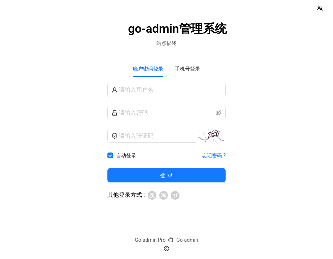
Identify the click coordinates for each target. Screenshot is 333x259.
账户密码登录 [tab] (148, 69)
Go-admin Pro (150, 240)
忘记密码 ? (214, 155)
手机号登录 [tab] (187, 69)
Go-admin (187, 240)
